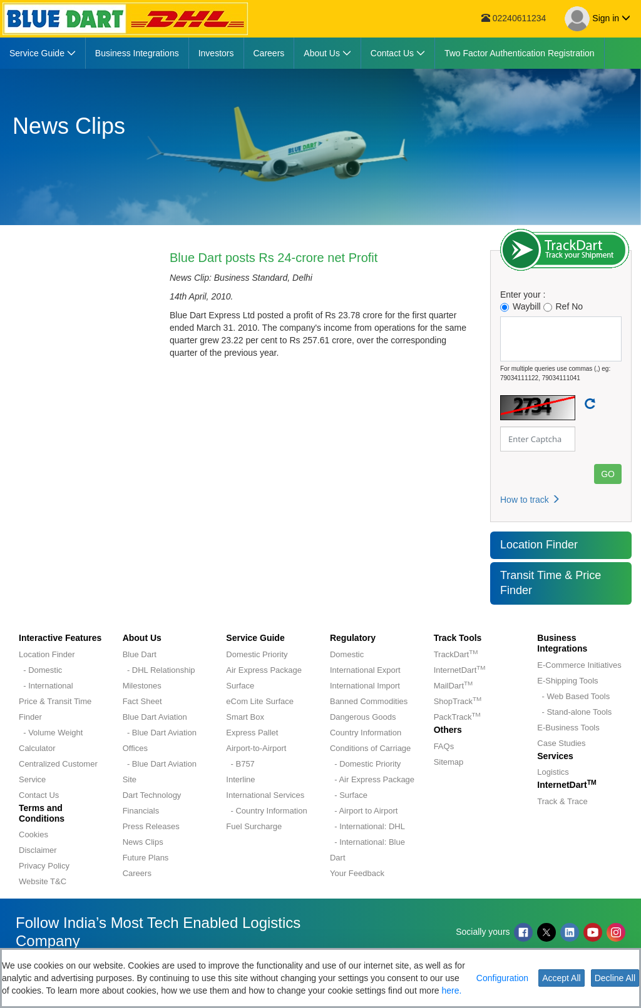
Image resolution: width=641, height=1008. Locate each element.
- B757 (240, 764)
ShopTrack (457, 701)
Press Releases (151, 826)
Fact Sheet (142, 701)
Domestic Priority (256, 654)
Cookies (33, 834)
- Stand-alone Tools (574, 712)
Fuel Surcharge (254, 826)
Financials (141, 810)
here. (451, 990)
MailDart (453, 685)
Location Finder (539, 544)
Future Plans (146, 857)
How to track (530, 500)
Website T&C (42, 881)
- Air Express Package (372, 779)
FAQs (444, 746)
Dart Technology (152, 795)
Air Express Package (264, 670)
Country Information (365, 732)
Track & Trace (562, 801)
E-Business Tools (568, 727)
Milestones (142, 685)
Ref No (563, 306)
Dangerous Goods (363, 717)
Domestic (347, 654)
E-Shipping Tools (567, 680)
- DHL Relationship (159, 670)
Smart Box (245, 717)
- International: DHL (367, 826)
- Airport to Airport (363, 810)
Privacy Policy (44, 865)
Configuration (502, 978)
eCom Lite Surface (260, 701)
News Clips (143, 842)
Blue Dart (139, 654)
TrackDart (456, 654)
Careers (137, 873)
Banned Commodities (369, 701)
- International (46, 685)
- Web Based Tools (573, 696)
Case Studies (561, 743)
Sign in (597, 18)
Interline (240, 779)
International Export (365, 670)
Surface (240, 685)
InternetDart (460, 670)
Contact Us (39, 795)
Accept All (561, 978)
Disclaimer (38, 850)
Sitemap (449, 762)
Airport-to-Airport (256, 748)
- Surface (348, 795)
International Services (265, 795)
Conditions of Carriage (370, 748)
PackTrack (457, 717)
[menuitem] (43, 53)
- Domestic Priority (365, 764)
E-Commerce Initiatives (579, 665)
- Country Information (266, 810)
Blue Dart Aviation (155, 717)
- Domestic (40, 670)
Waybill (520, 306)
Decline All (615, 978)
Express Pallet (252, 732)
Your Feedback (357, 873)
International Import (365, 685)
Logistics (553, 772)
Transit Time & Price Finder (550, 583)
